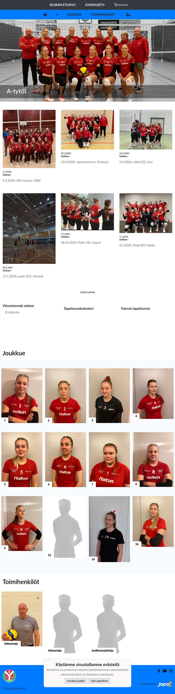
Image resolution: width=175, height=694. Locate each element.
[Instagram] (169, 671)
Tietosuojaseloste (14, 688)
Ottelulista (11, 325)
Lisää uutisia (87, 292)
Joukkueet (94, 5)
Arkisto (121, 5)
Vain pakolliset (99, 680)
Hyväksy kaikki (76, 680)
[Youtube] (163, 671)
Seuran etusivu (63, 5)
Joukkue (74, 14)
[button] (13, 60)
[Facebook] (157, 671)
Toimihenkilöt (103, 14)
